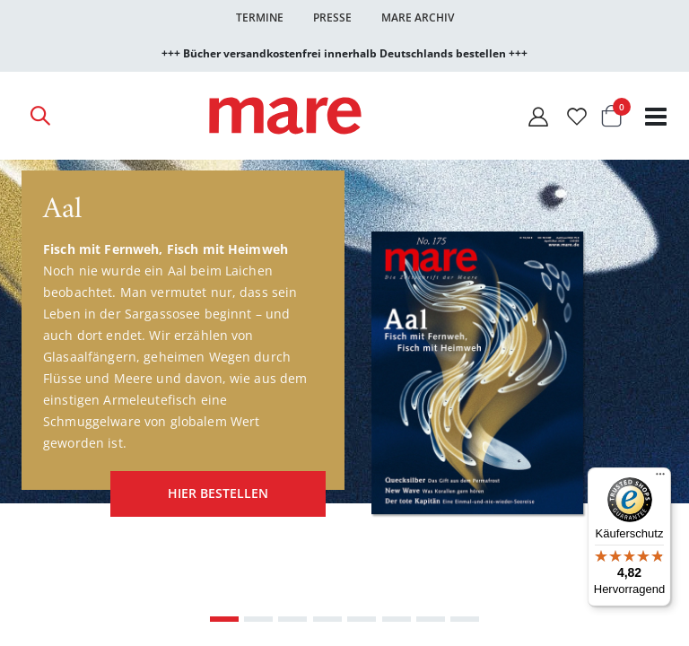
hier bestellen (215, 492)
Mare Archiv (417, 17)
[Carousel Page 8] (464, 616)
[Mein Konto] (538, 116)
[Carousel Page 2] (258, 616)
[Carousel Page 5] (361, 616)
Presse (332, 17)
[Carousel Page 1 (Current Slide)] (224, 616)
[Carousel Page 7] (430, 616)
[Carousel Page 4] (327, 616)
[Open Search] (39, 116)
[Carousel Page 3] (292, 616)
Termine (259, 17)
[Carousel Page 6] (396, 616)
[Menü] (660, 471)
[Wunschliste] (577, 116)
